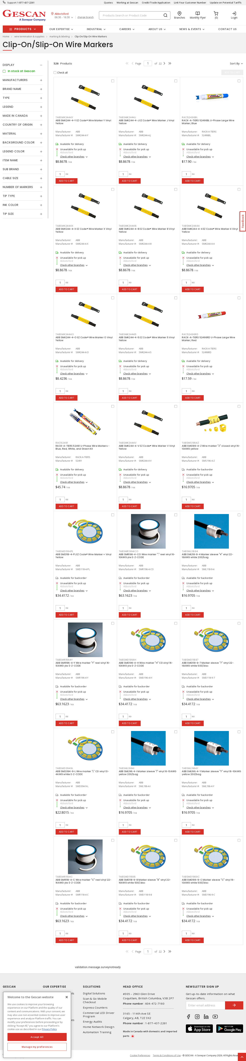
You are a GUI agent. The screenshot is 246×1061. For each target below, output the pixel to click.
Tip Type (9, 196)
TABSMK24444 (191, 225)
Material (9, 133)
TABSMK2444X (64, 225)
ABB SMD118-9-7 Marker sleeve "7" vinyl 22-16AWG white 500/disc (208, 664)
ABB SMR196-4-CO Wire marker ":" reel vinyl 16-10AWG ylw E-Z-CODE (147, 556)
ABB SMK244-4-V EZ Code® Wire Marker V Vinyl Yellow (147, 447)
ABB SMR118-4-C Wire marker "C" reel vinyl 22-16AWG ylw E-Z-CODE (83, 881)
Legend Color (14, 151)
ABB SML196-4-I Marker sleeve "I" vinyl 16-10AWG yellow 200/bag (147, 773)
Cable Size (10, 178)
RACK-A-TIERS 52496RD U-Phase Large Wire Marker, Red (208, 339)
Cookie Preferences (140, 1055)
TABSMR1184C (64, 876)
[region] (37, 1025)
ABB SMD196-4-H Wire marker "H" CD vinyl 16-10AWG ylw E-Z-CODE (146, 664)
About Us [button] (155, 29)
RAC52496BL (190, 117)
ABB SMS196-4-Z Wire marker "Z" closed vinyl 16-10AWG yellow (211, 447)
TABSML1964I (126, 768)
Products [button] (23, 29)
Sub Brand (11, 169)
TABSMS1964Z (190, 442)
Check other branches (72, 156)
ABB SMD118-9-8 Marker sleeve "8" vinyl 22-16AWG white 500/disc (145, 881)
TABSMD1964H (127, 659)
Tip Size (8, 214)
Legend (8, 107)
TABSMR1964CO (128, 551)
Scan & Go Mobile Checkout (95, 1000)
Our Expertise (54, 987)
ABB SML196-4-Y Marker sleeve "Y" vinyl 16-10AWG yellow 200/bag (211, 773)
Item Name (10, 160)
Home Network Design (98, 1027)
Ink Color (10, 205)
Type (6, 98)
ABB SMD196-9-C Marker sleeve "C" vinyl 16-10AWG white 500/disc (208, 881)
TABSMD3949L (64, 768)
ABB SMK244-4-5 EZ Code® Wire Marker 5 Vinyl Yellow (147, 339)
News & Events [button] (190, 29)
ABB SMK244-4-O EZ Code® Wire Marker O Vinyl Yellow (84, 339)
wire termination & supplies (29, 36)
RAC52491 (62, 442)
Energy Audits (92, 1021)
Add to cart (66, 180)
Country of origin (18, 125)
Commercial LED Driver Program (98, 1014)
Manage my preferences (37, 1046)
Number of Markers (18, 187)
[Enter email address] (205, 1005)
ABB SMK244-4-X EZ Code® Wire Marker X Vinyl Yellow (84, 230)
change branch (85, 17)
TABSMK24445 (127, 334)
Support (12, 2)
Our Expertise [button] (59, 29)
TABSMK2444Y (64, 117)
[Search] (134, 15)
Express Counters (95, 1007)
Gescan (9, 987)
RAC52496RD (190, 334)
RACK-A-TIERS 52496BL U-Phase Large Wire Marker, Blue (208, 122)
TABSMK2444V (127, 442)
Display (8, 65)
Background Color (19, 142)
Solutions (92, 987)
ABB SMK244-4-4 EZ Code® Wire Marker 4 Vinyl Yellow (210, 230)
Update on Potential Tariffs (225, 2)
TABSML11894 (190, 551)
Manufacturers (15, 80)
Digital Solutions (94, 993)
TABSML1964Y (190, 768)
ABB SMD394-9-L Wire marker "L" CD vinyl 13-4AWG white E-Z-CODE (82, 773)
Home (6, 36)
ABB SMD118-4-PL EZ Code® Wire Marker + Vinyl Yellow (83, 556)
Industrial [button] (94, 29)
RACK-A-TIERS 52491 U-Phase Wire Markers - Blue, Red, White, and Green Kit (83, 447)
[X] (67, 997)
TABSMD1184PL (64, 551)
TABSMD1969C (191, 876)
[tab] (22, 65)
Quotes (108, 2)
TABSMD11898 (127, 876)
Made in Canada (15, 116)
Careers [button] (125, 29)
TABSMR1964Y (64, 659)
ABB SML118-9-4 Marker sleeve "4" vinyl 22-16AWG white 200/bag (207, 556)
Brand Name (12, 89)
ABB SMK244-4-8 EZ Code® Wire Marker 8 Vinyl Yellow (147, 230)
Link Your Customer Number (190, 2)
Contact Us (227, 29)
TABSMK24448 (128, 225)
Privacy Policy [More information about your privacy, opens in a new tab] (49, 1029)
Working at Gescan (127, 2)
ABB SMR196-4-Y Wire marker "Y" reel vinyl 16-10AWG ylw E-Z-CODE (83, 664)
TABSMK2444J (127, 117)
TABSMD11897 (190, 659)
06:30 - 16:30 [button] (62, 17)
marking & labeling (60, 36)
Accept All (37, 1037)
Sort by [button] (235, 63)
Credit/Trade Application (156, 2)
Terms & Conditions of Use (167, 1055)
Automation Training (97, 1032)
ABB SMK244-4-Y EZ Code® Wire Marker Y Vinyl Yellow (83, 122)
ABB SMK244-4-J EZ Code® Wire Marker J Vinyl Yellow (146, 122)
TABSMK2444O (65, 334)
